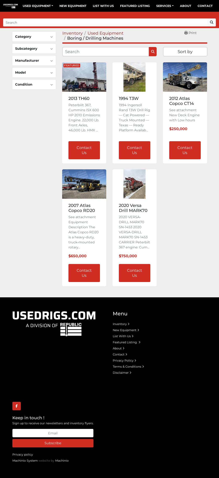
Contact (205, 6)
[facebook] (16, 406)
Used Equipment (37, 6)
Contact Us (84, 150)
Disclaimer (121, 373)
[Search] (105, 22)
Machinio (62, 460)
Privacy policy (22, 454)
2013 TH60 (78, 98)
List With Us (103, 6)
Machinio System (25, 460)
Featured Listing (135, 6)
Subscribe (53, 443)
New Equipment (73, 6)
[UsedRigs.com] (54, 323)
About (185, 6)
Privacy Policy (123, 360)
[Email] (52, 433)
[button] (38, 6)
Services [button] (163, 6)
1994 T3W (129, 98)
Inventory (120, 324)
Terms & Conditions (127, 366)
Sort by (185, 51)
